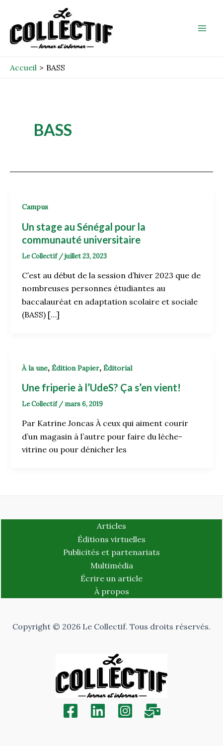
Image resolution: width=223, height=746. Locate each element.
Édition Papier (75, 368)
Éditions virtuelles (111, 539)
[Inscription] (152, 711)
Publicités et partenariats (111, 552)
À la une (35, 368)
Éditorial (117, 368)
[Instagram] (125, 711)
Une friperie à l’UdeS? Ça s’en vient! (101, 387)
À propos (111, 591)
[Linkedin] (98, 711)
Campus (35, 206)
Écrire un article (111, 578)
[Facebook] (70, 711)
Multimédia (111, 565)
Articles (111, 526)
